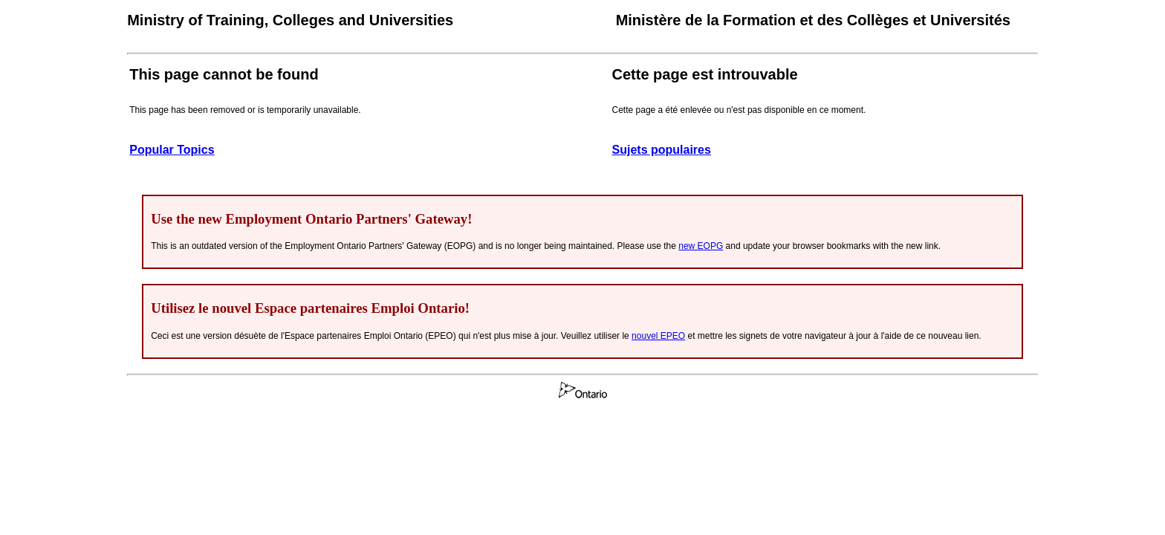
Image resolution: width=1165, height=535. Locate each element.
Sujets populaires (661, 149)
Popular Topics (171, 149)
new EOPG (700, 246)
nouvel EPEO (658, 336)
